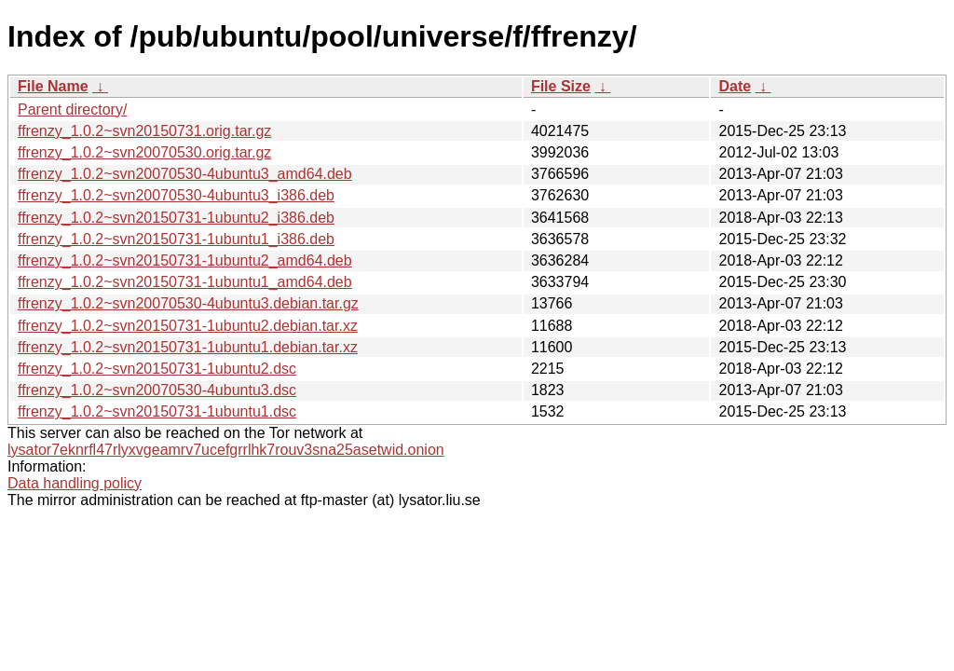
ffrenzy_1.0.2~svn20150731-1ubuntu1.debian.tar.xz (188, 347)
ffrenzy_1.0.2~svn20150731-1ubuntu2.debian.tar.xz (188, 326)
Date (734, 86)
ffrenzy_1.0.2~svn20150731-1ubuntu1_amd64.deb (185, 282)
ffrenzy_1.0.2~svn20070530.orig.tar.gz (144, 152)
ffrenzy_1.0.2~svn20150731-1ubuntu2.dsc (157, 369)
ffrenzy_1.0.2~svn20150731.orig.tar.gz (144, 131)
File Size (561, 86)
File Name (53, 86)
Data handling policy (74, 483)
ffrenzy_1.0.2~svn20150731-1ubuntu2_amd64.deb (185, 260)
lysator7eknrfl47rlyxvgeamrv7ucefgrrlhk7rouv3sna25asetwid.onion (225, 450)
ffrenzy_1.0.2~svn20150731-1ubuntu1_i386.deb (176, 239)
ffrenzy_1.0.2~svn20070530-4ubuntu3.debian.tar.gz (188, 303)
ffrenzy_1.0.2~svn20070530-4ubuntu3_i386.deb (176, 195)
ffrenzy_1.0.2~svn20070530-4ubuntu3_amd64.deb (185, 174)
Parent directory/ (72, 109)
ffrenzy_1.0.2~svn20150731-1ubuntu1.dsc (157, 411)
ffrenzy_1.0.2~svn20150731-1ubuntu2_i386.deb (176, 218)
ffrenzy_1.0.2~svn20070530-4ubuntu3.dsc (157, 390)
